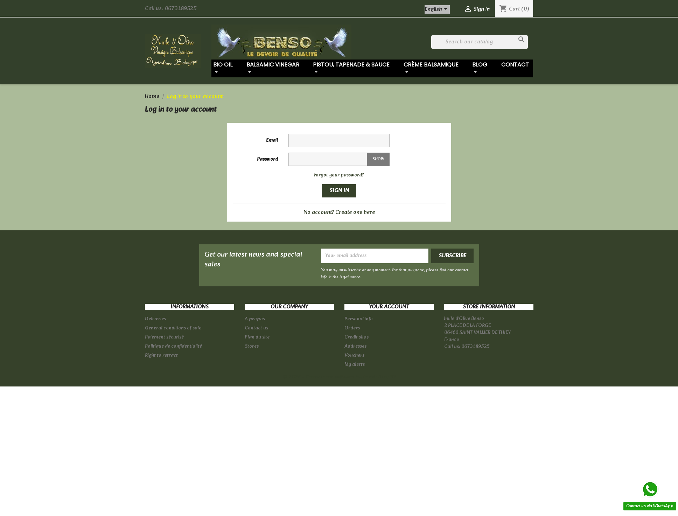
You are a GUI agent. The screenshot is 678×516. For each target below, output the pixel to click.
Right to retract (161, 355)
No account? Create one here (339, 212)
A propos (255, 319)
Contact (515, 65)
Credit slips (356, 337)
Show (378, 159)
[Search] (479, 42)
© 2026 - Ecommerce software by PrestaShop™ (339, 377)
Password (267, 159)
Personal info (358, 319)
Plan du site (257, 337)
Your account (389, 307)
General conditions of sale (173, 328)
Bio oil (222, 68)
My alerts (354, 365)
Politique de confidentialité (173, 346)
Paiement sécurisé (164, 337)
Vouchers (354, 355)
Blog (479, 68)
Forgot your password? (339, 175)
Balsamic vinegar (272, 68)
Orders (352, 328)
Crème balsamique (431, 68)
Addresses (355, 346)
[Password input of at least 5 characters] (327, 159)
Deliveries (155, 319)
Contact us (256, 328)
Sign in (339, 190)
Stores (252, 346)
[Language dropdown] (437, 9)
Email (272, 140)
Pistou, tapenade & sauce (351, 68)
